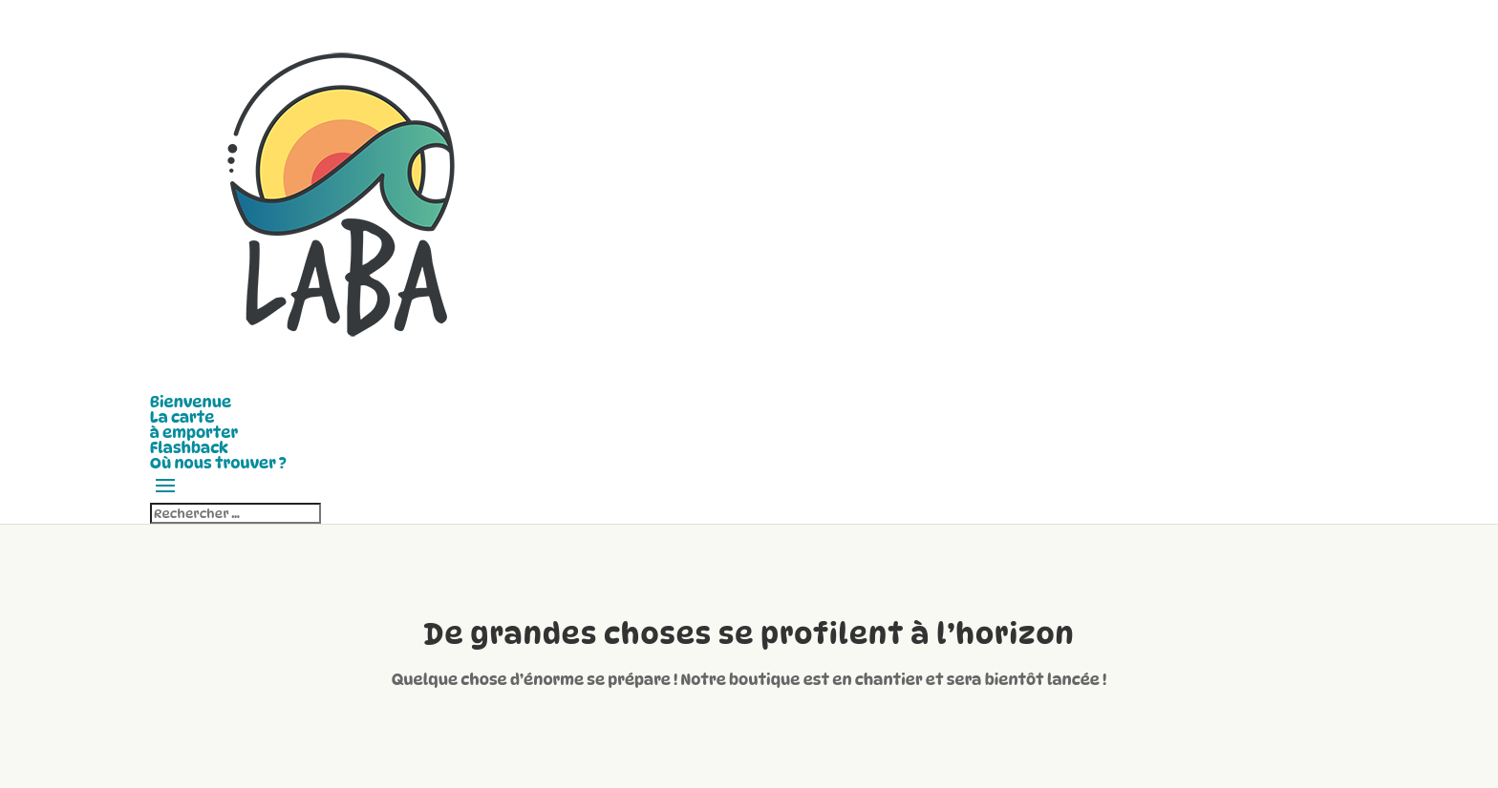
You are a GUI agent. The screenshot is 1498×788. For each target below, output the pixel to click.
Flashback (189, 448)
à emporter (194, 433)
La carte (182, 417)
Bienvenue (190, 402)
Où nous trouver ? (218, 463)
